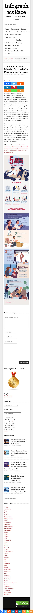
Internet (6, 557)
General (6, 548)
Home (7, 29)
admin (15, 74)
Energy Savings (8, 526)
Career (6, 520)
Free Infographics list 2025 (14, 51)
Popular (6, 567)
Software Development (10, 583)
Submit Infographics (12, 45)
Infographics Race (16, 8)
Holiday (6, 553)
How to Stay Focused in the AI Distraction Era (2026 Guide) (18, 442)
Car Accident (7, 516)
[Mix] (7, 90)
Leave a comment (21, 74)
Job (5, 559)
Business (24, 29)
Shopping (18, 43)
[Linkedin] (7, 87)
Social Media (7, 577)
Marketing (7, 563)
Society (6, 581)
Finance (11, 58)
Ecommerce (7, 522)
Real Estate (9, 43)
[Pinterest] (14, 87)
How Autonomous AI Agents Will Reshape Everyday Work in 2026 (18, 490)
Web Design (7, 592)
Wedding (6, 594)
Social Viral (7, 579)
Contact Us (8, 54)
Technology (15, 29)
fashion (6, 532)
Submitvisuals (8, 396)
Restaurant (7, 571)
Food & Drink (7, 540)
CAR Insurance (8, 518)
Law (29, 32)
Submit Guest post (11, 48)
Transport (7, 590)
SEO (6, 34)
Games (6, 544)
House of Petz (8, 398)
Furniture (6, 542)
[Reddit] (20, 83)
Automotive (7, 509)
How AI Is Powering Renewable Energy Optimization (17, 478)
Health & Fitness (15, 34)
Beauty (6, 513)
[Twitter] (14, 83)
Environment (7, 530)
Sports (23, 32)
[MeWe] (20, 87)
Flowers (6, 536)
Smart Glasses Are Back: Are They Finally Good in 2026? (19, 453)
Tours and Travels (9, 588)
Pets (5, 565)
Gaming (18, 40)
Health (16, 32)
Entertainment (10, 37)
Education (8, 32)
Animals (6, 507)
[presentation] (11, 352)
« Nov (5, 431)
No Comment (18, 445)
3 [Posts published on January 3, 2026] (12, 421)
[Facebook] (7, 83)
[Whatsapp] (14, 90)
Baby (5, 511)
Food (5, 538)
